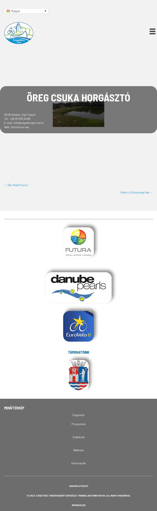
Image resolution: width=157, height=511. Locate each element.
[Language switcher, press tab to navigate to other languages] (26, 11)
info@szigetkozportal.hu (29, 122)
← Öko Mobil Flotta (16, 185)
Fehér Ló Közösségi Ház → (136, 192)
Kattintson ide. (20, 127)
